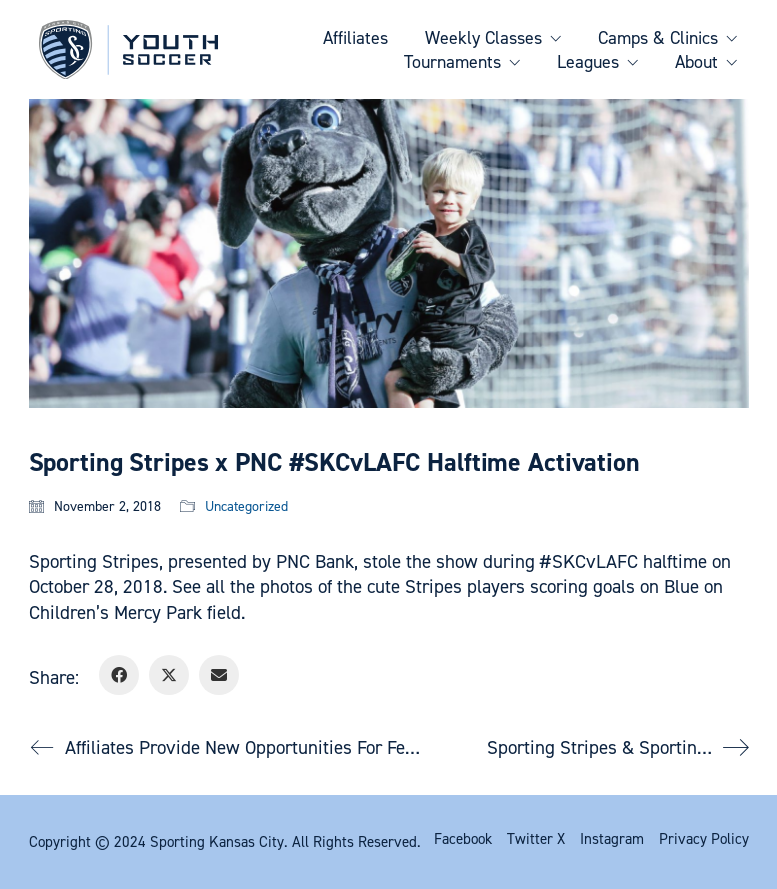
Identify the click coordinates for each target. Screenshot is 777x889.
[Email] (219, 675)
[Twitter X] (169, 675)
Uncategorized (246, 507)
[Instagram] (612, 839)
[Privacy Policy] (704, 839)
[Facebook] (119, 675)
